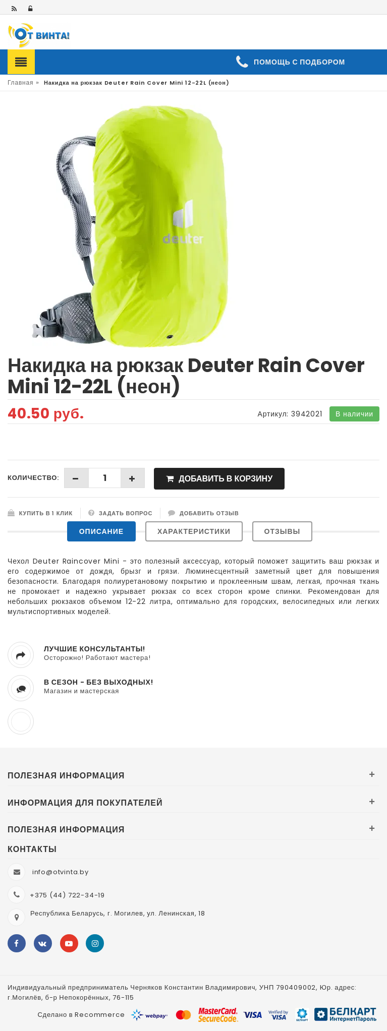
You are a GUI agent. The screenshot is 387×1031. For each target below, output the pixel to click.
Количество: (33, 477)
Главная (20, 82)
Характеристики (194, 531)
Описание (101, 531)
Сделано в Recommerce (81, 1014)
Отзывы (282, 531)
